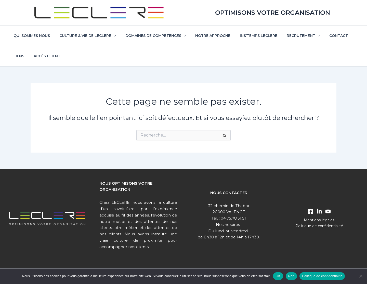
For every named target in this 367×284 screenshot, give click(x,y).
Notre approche (204, 35)
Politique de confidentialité (319, 226)
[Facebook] (310, 211)
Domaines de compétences (150, 35)
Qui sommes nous (30, 35)
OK (278, 276)
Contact (323, 35)
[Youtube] (328, 211)
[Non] (360, 276)
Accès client (25, 56)
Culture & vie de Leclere (84, 35)
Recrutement (290, 35)
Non (291, 276)
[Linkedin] (319, 211)
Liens (345, 35)
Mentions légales (319, 220)
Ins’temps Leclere (248, 35)
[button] (110, 35)
